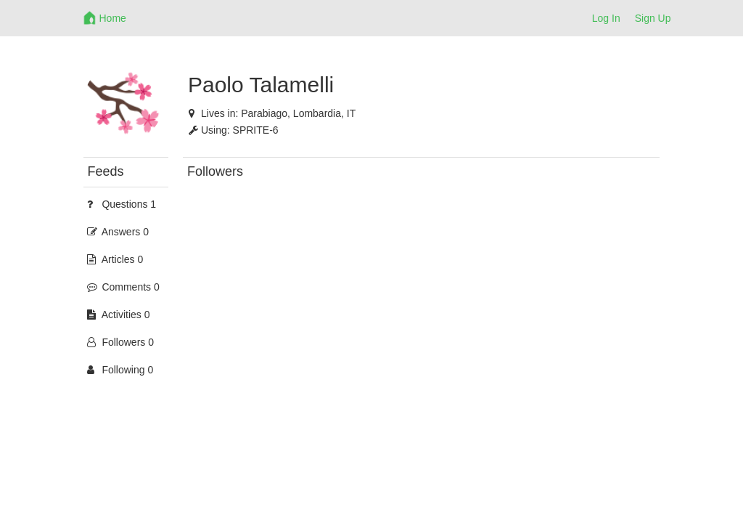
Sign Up (653, 18)
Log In (606, 18)
